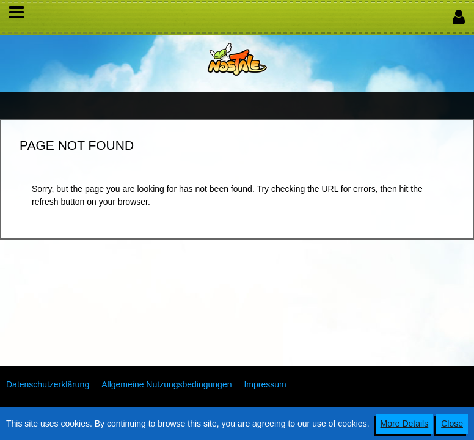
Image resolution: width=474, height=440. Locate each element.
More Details (405, 423)
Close (452, 423)
